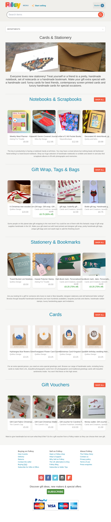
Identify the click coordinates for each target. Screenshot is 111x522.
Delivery (21, 457)
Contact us (84, 457)
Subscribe (55, 491)
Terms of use (85, 462)
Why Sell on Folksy (56, 459)
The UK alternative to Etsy (59, 462)
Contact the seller (24, 462)
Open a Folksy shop (57, 454)
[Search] (100, 14)
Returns (21, 459)
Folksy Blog (53, 464)
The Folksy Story (86, 454)
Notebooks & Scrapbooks (55, 99)
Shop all (99, 100)
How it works (23, 454)
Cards (55, 314)
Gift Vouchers (55, 384)
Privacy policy (85, 459)
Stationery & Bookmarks (55, 242)
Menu (26, 5)
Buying (22, 464)
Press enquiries (86, 464)
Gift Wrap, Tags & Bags (55, 169)
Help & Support (55, 457)
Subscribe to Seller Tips (58, 467)
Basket (99, 5)
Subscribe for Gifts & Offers (28, 467)
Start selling (40, 5)
